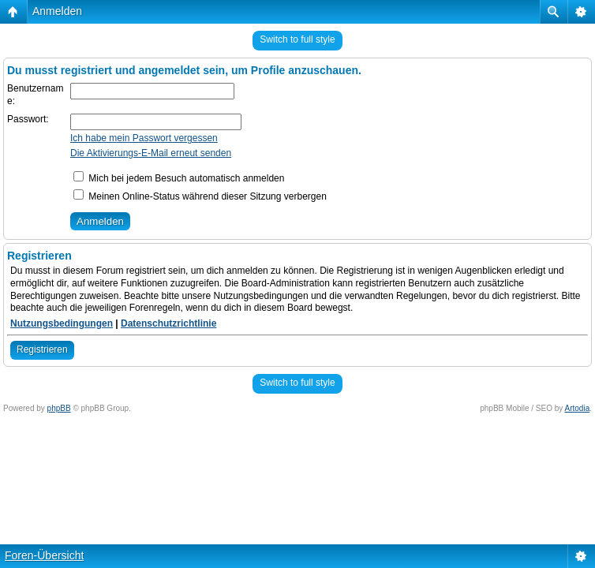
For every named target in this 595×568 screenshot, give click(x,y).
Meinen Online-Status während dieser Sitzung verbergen (200, 196)
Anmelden (57, 11)
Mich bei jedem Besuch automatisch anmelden (178, 178)
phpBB (59, 408)
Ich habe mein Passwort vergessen (144, 138)
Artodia (577, 408)
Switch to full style (297, 39)
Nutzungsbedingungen (61, 323)
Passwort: (28, 119)
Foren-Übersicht (44, 555)
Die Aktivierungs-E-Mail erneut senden (150, 153)
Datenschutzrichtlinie (168, 323)
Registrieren (42, 349)
